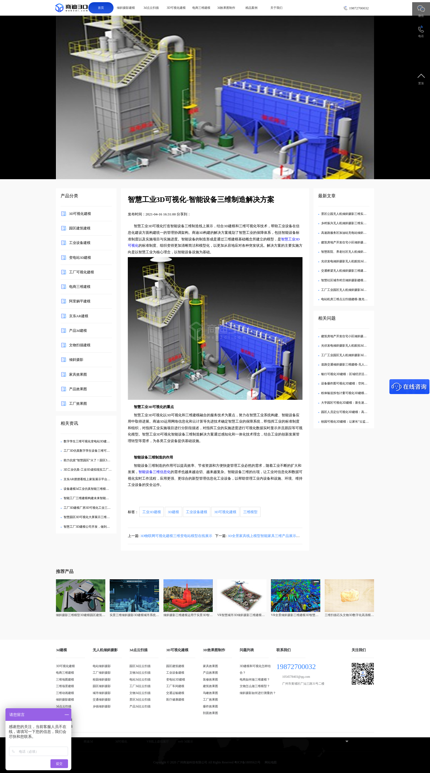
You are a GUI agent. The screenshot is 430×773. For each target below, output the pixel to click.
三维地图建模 (65, 679)
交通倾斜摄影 (102, 699)
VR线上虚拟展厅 (158, 741)
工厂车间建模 (175, 686)
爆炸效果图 (210, 706)
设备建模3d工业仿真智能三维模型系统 (89, 488)
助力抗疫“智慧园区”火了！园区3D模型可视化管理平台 (100, 460)
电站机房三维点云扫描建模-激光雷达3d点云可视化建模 (358, 299)
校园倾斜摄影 (102, 679)
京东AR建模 (78, 316)
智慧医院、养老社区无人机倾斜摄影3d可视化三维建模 (357, 251)
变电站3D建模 (80, 257)
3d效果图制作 (226, 7)
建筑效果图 (210, 686)
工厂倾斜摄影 (102, 672)
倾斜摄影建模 (126, 7)
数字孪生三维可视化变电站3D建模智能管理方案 (96, 441)
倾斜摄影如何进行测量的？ (258, 693)
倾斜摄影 (76, 360)
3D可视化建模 (176, 7)
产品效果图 (78, 389)
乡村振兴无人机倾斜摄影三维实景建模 (346, 223)
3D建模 (173, 512)
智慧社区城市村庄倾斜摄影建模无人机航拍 (349, 280)
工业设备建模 (79, 243)
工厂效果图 (78, 403)
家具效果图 (78, 374)
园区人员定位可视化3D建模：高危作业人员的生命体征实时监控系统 (366, 412)
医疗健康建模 (175, 699)
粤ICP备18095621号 (247, 762)
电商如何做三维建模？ (255, 679)
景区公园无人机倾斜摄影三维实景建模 (346, 213)
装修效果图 (210, 679)
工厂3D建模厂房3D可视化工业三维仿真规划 (93, 507)
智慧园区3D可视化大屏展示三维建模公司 (91, 517)
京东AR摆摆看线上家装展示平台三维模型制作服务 (97, 479)
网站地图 (271, 762)
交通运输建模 (175, 693)
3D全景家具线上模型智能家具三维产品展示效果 (265, 536)
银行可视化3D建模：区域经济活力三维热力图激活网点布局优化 (363, 374)
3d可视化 (121, 741)
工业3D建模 (151, 512)
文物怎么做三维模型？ (255, 686)
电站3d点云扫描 (140, 679)
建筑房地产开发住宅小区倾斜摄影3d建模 (348, 242)
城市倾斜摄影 (102, 693)
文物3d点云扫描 (140, 672)
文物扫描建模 (79, 345)
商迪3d (88, 741)
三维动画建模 (65, 693)
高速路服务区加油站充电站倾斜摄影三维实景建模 (354, 232)
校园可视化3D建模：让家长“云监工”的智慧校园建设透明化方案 (363, 421)
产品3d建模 (78, 330)
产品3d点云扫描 (140, 706)
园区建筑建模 (79, 228)
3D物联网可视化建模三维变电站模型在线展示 (176, 536)
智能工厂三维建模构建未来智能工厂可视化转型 (95, 498)
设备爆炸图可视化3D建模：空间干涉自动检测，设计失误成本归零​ (365, 383)
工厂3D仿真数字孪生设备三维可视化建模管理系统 (97, 450)
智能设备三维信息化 (154, 472)
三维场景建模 (65, 686)
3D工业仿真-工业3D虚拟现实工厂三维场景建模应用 (98, 469)
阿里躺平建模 (79, 301)
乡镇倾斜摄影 (102, 706)
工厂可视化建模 (81, 272)
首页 (101, 7)
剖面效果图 (210, 713)
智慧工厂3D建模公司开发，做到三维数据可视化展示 (99, 526)
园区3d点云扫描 (140, 666)
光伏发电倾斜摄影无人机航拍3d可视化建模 (349, 261)
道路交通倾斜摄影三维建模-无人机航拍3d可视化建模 (356, 364)
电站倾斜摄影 (102, 666)
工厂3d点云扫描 (140, 686)
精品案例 (251, 7)
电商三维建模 (201, 7)
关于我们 (276, 7)
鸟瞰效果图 (210, 693)
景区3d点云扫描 (140, 699)
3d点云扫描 (151, 7)
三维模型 (250, 512)
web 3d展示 (185, 741)
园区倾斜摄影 (102, 686)
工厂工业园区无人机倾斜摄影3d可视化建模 (349, 289)
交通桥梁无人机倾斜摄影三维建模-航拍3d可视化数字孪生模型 (362, 270)
